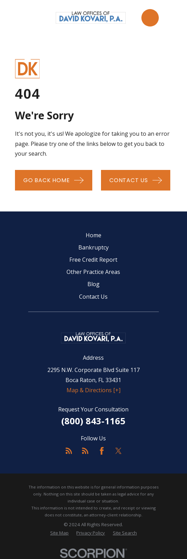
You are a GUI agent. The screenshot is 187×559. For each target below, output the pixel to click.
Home (93, 235)
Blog (93, 284)
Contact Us (93, 296)
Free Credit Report (93, 259)
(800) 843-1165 (93, 421)
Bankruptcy (93, 247)
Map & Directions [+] (93, 390)
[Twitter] (118, 451)
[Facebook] (102, 451)
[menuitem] (59, 533)
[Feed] (68, 451)
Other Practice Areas (93, 272)
